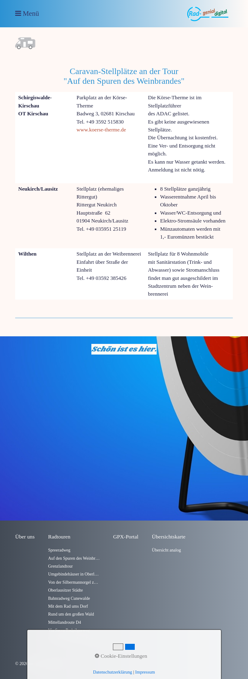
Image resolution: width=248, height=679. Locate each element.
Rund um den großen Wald (71, 614)
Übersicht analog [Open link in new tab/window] (166, 550)
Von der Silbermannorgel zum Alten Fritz (74, 582)
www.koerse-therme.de (101, 130)
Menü (31, 13)
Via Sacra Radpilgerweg (69, 630)
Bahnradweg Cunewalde (69, 598)
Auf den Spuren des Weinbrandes (74, 558)
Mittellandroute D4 (64, 622)
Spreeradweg (59, 550)
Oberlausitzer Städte (65, 590)
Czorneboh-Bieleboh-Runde (72, 638)
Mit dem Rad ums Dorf (68, 606)
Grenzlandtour (60, 566)
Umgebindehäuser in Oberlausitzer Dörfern (74, 574)
